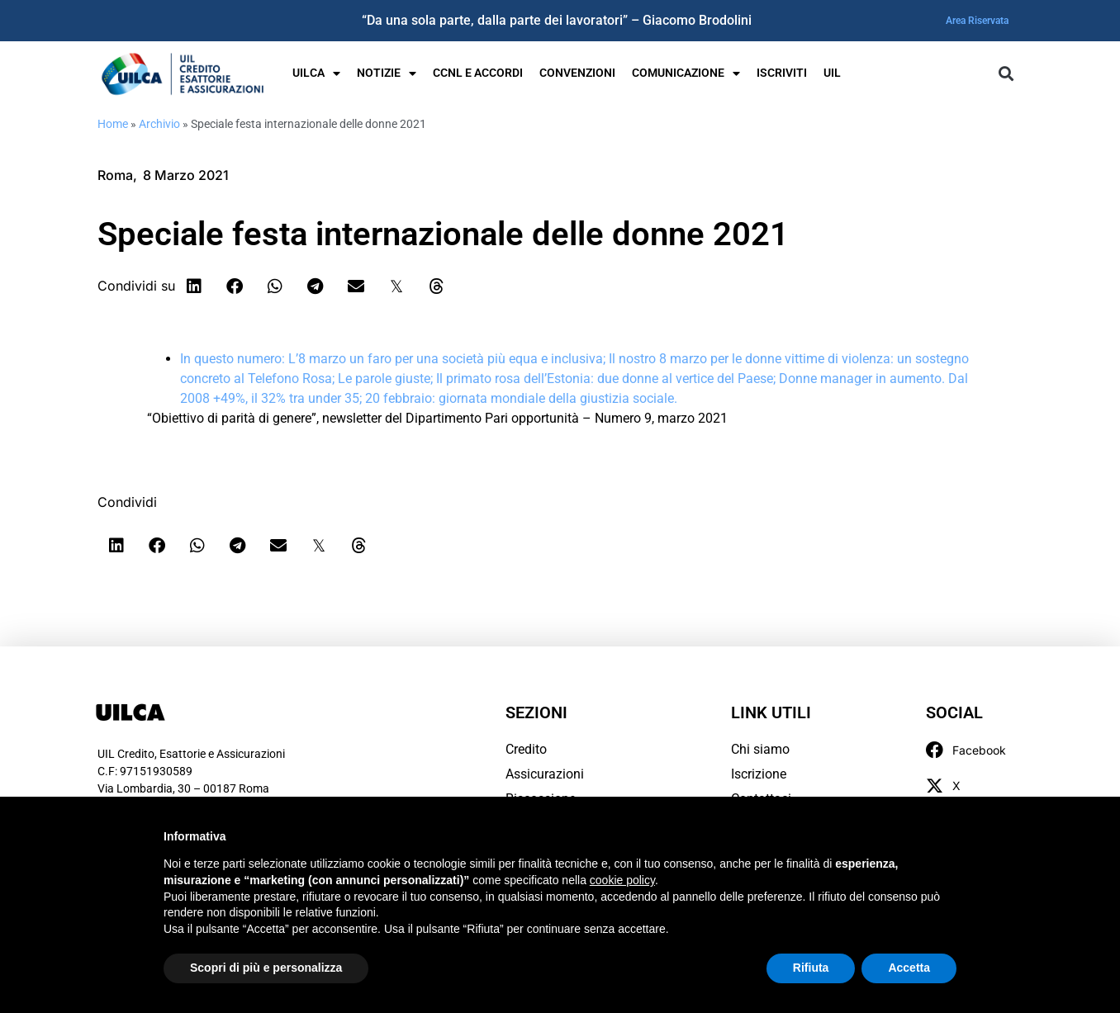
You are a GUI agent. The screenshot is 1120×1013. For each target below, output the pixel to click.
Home (112, 123)
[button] (1005, 74)
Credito (526, 749)
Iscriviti (782, 73)
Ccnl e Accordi (478, 73)
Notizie (386, 73)
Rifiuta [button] (811, 967)
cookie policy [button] (622, 880)
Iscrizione (758, 774)
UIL (832, 73)
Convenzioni (577, 73)
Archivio (159, 123)
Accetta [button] (909, 967)
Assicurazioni (544, 774)
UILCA (316, 73)
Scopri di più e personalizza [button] (266, 967)
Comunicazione (686, 73)
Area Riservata (977, 20)
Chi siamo (760, 749)
